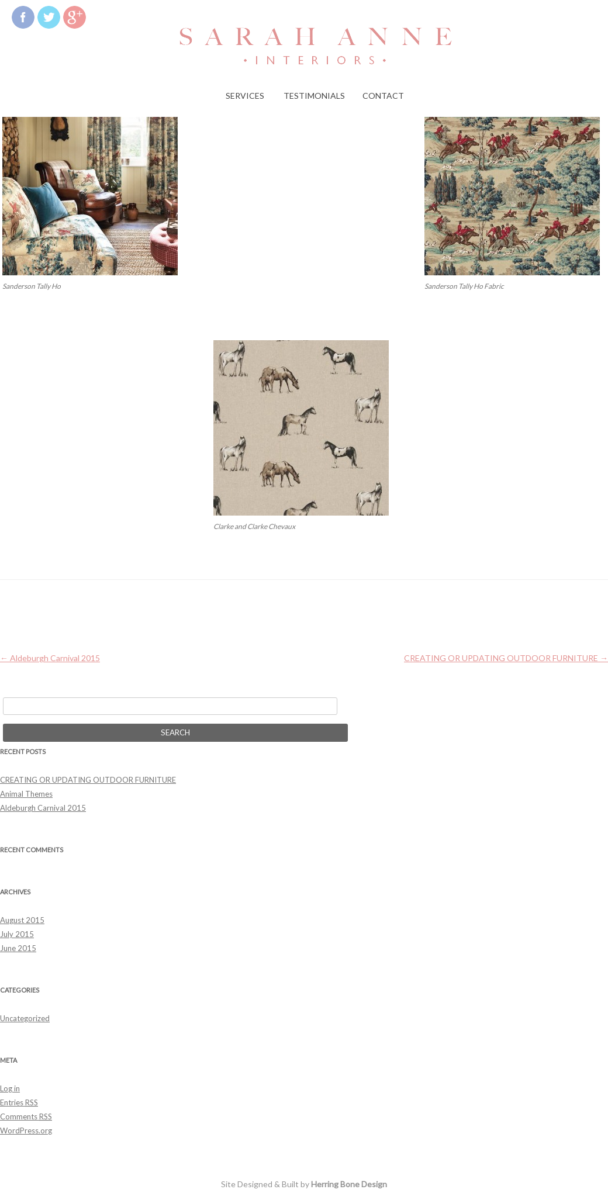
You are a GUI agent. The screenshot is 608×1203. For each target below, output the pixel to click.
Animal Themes (26, 793)
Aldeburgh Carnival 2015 (50, 658)
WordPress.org (26, 1130)
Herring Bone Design (349, 1184)
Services (245, 96)
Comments (26, 1116)
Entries (19, 1102)
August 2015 (22, 920)
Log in (10, 1088)
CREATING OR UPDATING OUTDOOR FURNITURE (506, 658)
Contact (383, 96)
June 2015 (18, 948)
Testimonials (314, 96)
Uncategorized (25, 1018)
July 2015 (17, 934)
